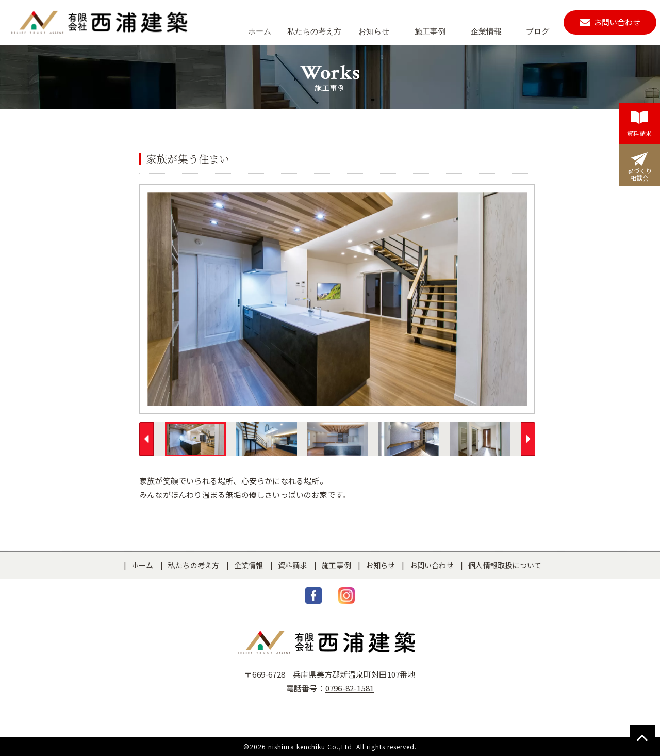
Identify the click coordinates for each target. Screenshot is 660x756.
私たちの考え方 (193, 565)
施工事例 (336, 565)
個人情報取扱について (504, 565)
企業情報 (248, 565)
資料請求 (292, 565)
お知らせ (380, 565)
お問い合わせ (432, 565)
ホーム (142, 565)
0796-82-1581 (349, 688)
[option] (337, 299)
